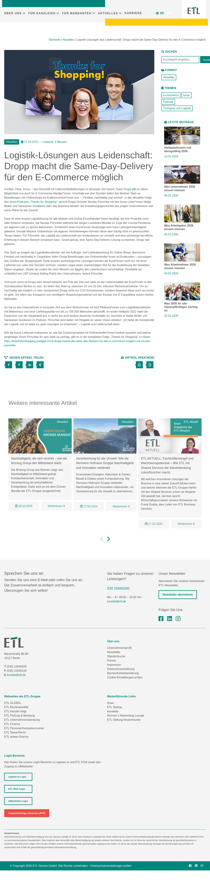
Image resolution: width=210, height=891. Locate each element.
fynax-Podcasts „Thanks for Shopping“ (33, 201)
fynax (186, 95)
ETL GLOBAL (12, 702)
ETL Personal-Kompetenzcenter (24, 728)
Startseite (54, 39)
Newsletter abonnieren (178, 594)
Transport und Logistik (177, 108)
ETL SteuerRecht (15, 732)
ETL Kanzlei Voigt (15, 711)
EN (170, 13)
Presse (111, 660)
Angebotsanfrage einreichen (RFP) (26, 813)
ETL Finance (12, 724)
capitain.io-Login (17, 776)
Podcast (168, 101)
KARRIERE (133, 13)
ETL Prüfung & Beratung (19, 715)
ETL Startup (114, 707)
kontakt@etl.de (116, 601)
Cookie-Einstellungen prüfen (125, 677)
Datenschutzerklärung (121, 668)
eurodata (112, 711)
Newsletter (114, 652)
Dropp (127, 189)
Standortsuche (116, 656)
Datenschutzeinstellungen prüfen (111, 865)
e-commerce (171, 95)
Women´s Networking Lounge (125, 715)
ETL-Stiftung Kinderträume (123, 719)
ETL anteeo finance (16, 736)
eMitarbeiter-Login (18, 801)
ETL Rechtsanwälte (16, 707)
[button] (101, 551)
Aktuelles (68, 39)
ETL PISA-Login (16, 789)
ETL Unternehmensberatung (22, 719)
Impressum (114, 664)
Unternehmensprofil (119, 647)
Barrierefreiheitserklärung (123, 673)
